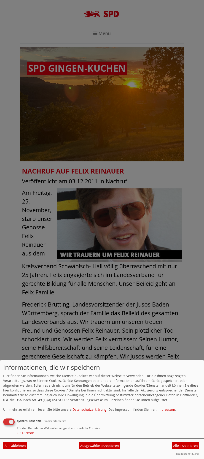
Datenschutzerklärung (89, 409)
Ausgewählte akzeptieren (99, 445)
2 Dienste (25, 433)
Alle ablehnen (15, 445)
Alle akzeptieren (185, 445)
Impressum (166, 409)
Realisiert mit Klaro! (187, 453)
